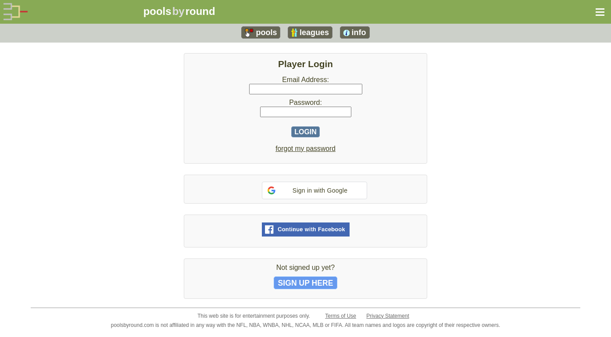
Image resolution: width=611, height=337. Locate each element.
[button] (314, 190)
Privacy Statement (387, 316)
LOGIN (305, 132)
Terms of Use (340, 316)
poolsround (179, 11)
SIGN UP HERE (305, 282)
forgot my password (305, 148)
